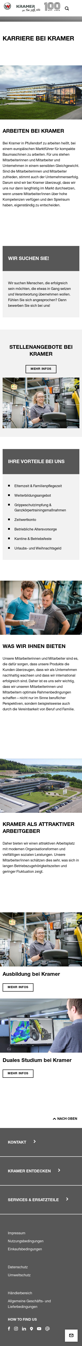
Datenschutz (18, 1267)
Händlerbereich (20, 1293)
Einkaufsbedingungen (25, 1249)
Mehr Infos (41, 369)
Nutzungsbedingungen (26, 1241)
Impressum (16, 1233)
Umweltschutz (19, 1275)
